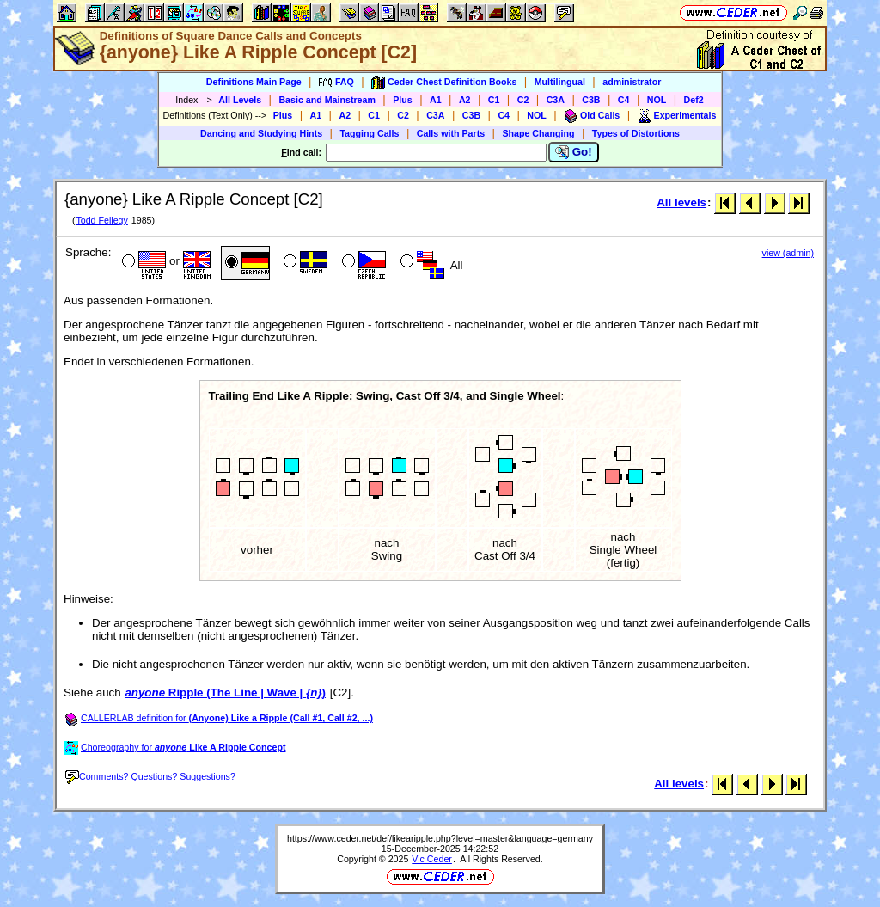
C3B (591, 100)
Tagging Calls (369, 133)
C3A (556, 100)
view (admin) (788, 253)
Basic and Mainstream (327, 100)
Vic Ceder (432, 859)
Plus (402, 100)
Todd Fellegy (101, 220)
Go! (573, 152)
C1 (494, 100)
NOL (657, 100)
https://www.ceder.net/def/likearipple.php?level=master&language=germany (440, 838)
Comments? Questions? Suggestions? (150, 776)
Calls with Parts (451, 133)
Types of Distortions (636, 133)
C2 (523, 100)
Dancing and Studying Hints (261, 133)
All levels (681, 202)
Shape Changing (538, 133)
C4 (624, 100)
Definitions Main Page (254, 82)
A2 (465, 100)
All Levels (239, 100)
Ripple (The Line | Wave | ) (225, 692)
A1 (436, 100)
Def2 (694, 100)
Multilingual (560, 82)
